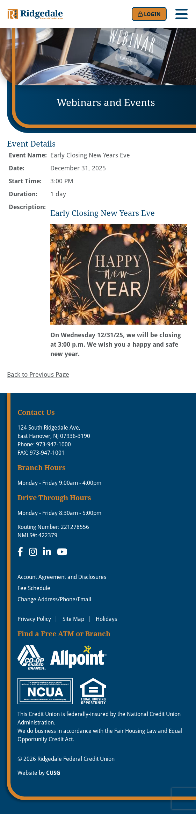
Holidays (106, 618)
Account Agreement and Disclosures (61, 576)
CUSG (53, 773)
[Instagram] (34, 552)
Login (149, 13)
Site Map (73, 618)
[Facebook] (21, 552)
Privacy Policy (34, 618)
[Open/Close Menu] (181, 14)
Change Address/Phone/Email (54, 599)
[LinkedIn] (48, 552)
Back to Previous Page (38, 374)
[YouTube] (62, 552)
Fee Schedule (33, 588)
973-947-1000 (53, 444)
